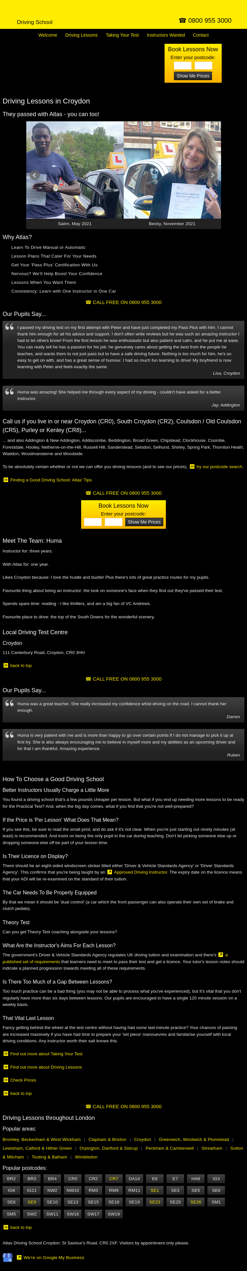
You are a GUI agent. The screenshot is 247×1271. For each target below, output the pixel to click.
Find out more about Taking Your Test (46, 1053)
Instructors (166, 35)
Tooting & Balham (49, 1157)
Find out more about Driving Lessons (46, 1067)
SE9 (32, 1202)
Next (212, 175)
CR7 (113, 1178)
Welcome (47, 35)
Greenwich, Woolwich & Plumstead (194, 1139)
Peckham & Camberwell (170, 1148)
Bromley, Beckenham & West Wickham (42, 1139)
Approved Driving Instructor (140, 872)
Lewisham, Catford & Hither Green (37, 1148)
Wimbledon (86, 1157)
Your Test (122, 35)
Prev (35, 175)
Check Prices (23, 1080)
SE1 (155, 1190)
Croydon (142, 1139)
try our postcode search (219, 466)
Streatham (212, 1148)
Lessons (81, 35)
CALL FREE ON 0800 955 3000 (127, 302)
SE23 (154, 1202)
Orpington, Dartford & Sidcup (109, 1148)
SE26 (195, 1202)
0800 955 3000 (209, 20)
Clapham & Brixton (107, 1139)
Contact (201, 35)
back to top (21, 665)
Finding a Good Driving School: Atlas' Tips (51, 480)
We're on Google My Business (54, 1257)
